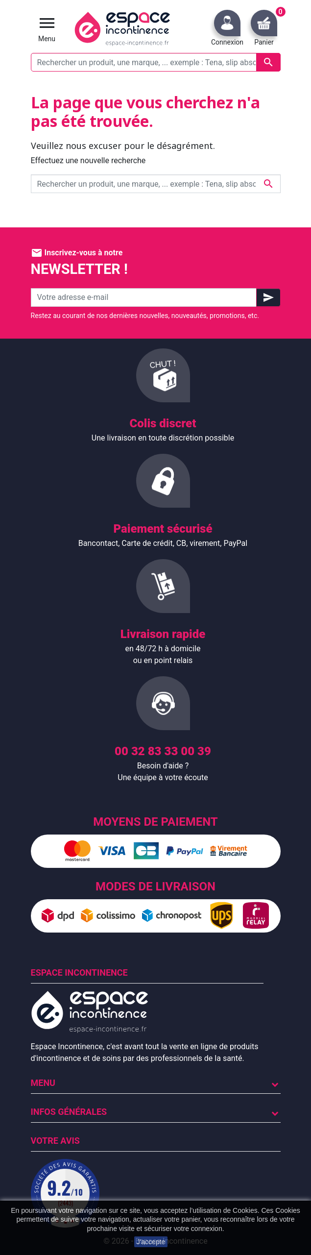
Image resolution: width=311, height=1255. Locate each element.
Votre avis (55, 1140)
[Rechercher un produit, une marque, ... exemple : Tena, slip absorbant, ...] (156, 62)
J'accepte (151, 1242)
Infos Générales (69, 1112)
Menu (43, 1083)
